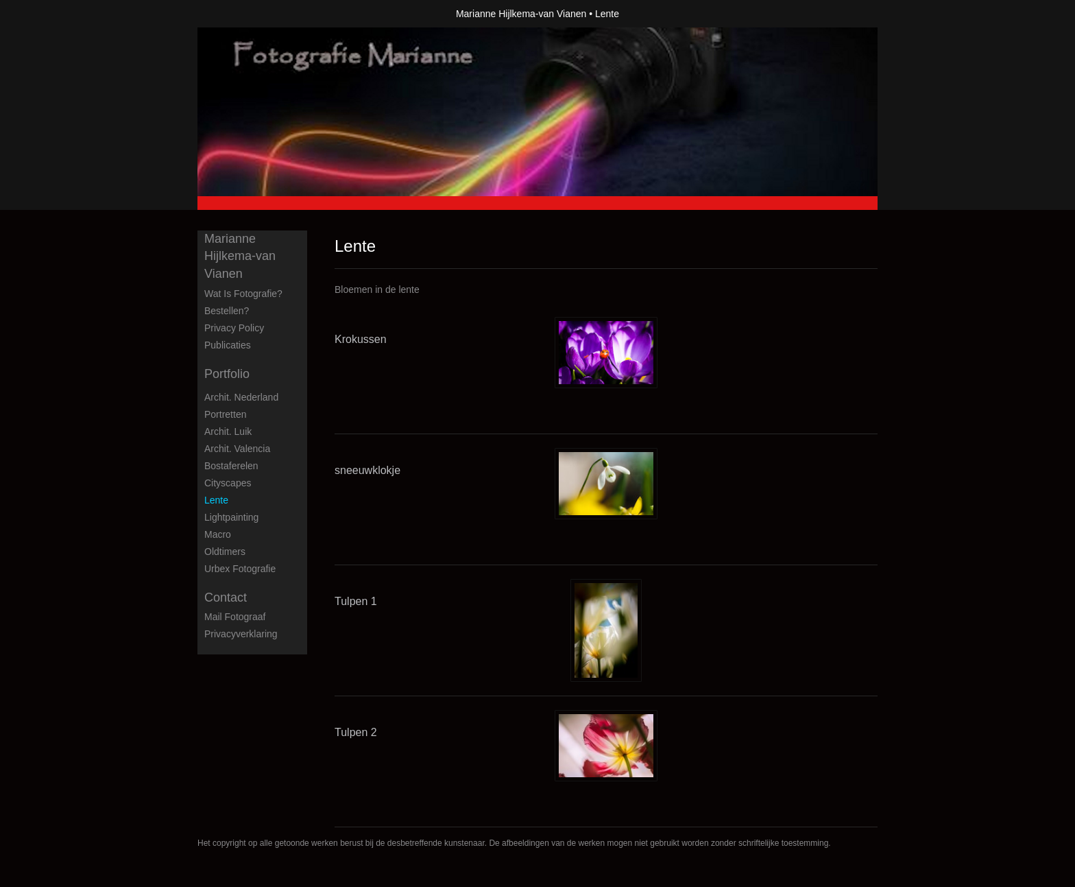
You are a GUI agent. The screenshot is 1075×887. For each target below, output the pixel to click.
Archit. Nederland (241, 397)
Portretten (225, 414)
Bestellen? (226, 310)
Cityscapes (227, 482)
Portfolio (227, 374)
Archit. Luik (228, 431)
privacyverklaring (241, 633)
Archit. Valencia (237, 448)
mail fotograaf (234, 616)
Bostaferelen (231, 465)
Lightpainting (231, 517)
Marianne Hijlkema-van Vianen (521, 13)
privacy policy (234, 327)
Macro (217, 534)
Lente (216, 500)
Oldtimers (224, 551)
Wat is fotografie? (243, 293)
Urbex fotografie (240, 568)
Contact (225, 597)
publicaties (227, 345)
